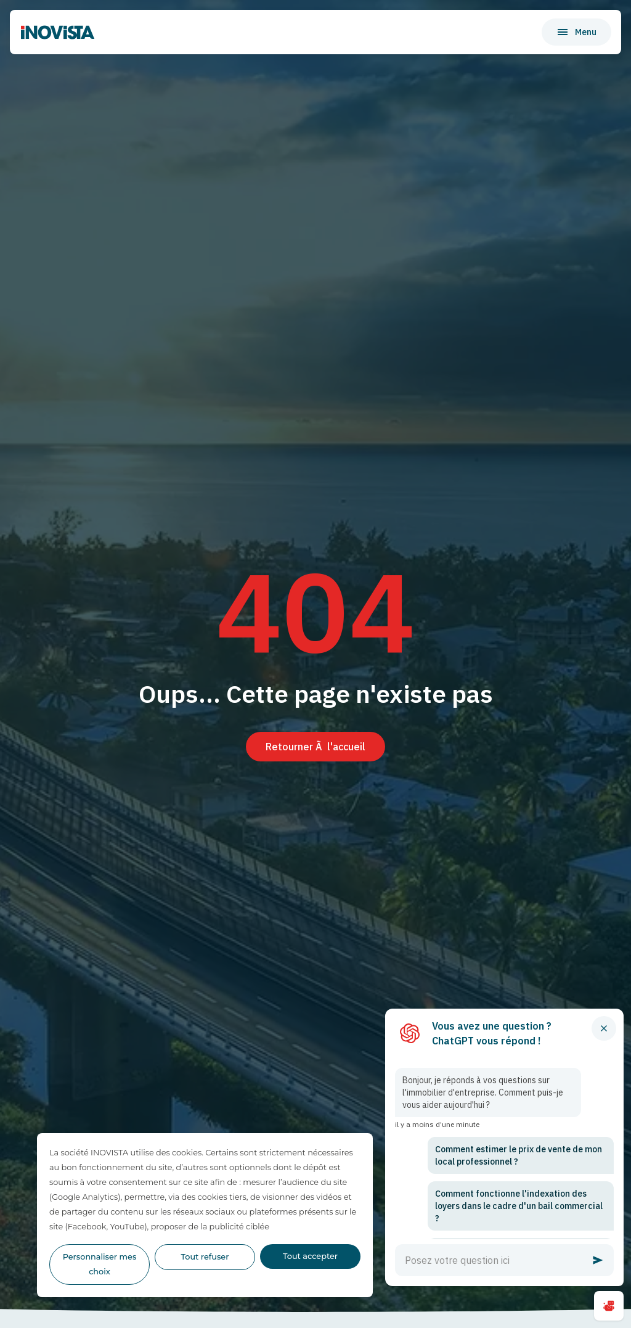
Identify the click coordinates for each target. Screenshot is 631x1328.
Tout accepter (310, 1256)
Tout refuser (205, 1256)
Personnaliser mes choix (100, 1264)
